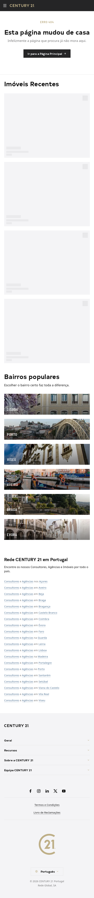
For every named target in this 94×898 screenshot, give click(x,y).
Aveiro (42, 587)
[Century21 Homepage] (22, 5)
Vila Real (44, 694)
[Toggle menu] (5, 5)
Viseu (42, 700)
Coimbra (44, 619)
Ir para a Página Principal (47, 53)
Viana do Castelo (49, 687)
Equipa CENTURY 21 (47, 770)
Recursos (47, 750)
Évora (42, 625)
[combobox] (47, 871)
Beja (41, 594)
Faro (41, 631)
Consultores (11, 581)
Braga (42, 600)
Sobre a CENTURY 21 (47, 760)
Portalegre (45, 662)
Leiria (42, 644)
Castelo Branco (48, 612)
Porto (41, 669)
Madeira (43, 656)
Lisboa (43, 650)
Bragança (44, 606)
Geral (47, 740)
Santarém (45, 675)
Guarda (42, 637)
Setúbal (43, 681)
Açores (43, 581)
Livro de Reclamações (47, 812)
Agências (27, 581)
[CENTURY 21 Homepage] (47, 725)
